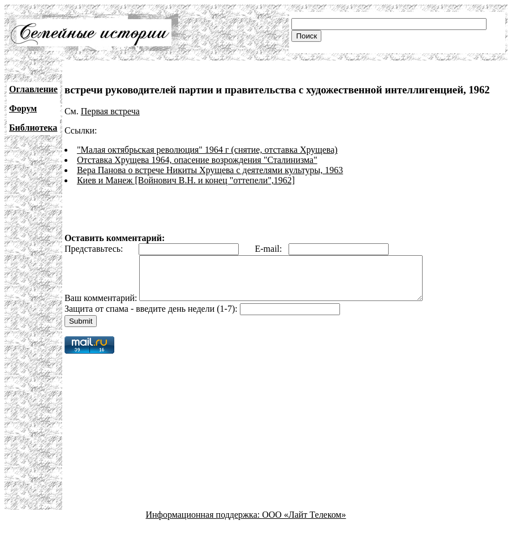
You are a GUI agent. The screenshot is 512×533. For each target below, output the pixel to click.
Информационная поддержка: (204, 523)
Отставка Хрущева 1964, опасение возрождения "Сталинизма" (197, 160)
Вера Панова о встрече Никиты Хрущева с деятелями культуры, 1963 (210, 170)
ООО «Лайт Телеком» (304, 523)
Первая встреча (110, 111)
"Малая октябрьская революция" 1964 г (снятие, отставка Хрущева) (207, 149)
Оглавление (33, 89)
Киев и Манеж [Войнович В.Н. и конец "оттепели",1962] (186, 180)
